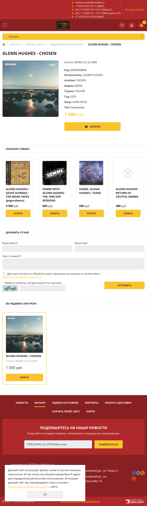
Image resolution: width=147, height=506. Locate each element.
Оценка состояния (65, 402)
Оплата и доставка (118, 402)
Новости (22, 402)
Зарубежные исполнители (66, 44)
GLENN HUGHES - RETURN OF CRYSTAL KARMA (127, 193)
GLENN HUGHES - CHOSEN (23, 356)
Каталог (15, 44)
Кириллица (77, 107)
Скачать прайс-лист (66, 411)
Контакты (91, 402)
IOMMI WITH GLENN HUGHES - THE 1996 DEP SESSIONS (53, 194)
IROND (79, 86)
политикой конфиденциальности (22, 276)
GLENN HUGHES (93, 75)
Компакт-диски (35, 44)
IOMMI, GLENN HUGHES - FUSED (90, 191)
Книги (90, 411)
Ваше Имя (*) (9, 243)
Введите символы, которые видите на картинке (33, 282)
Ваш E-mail (81, 243)
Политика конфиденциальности (80, 501)
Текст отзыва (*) (11, 256)
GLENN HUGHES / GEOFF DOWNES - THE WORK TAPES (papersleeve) (17, 194)
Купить (95, 126)
